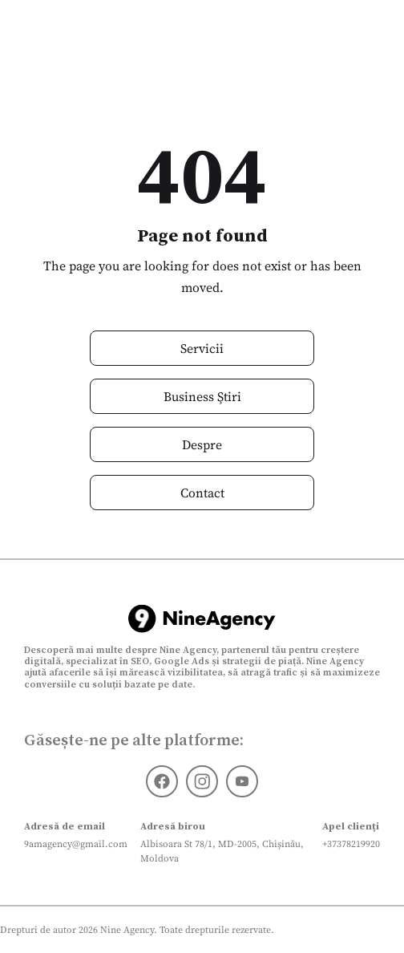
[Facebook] (162, 781)
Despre (202, 444)
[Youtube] (242, 781)
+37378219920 (351, 843)
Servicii (202, 348)
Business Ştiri (202, 396)
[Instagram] (202, 781)
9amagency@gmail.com (75, 843)
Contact (202, 492)
